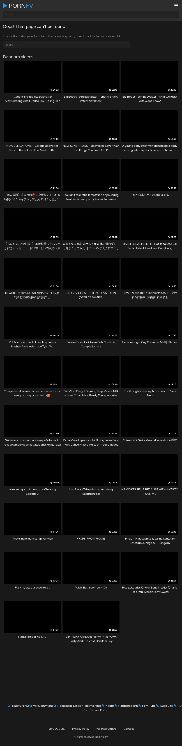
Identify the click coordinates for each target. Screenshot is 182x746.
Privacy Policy (80, 729)
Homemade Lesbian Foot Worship (79, 706)
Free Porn (100, 710)
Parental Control (106, 729)
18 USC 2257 (57, 729)
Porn (18, 6)
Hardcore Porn (128, 706)
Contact (129, 729)
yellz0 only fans (43, 706)
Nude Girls (166, 706)
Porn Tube (149, 706)
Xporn (109, 706)
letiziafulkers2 (20, 706)
